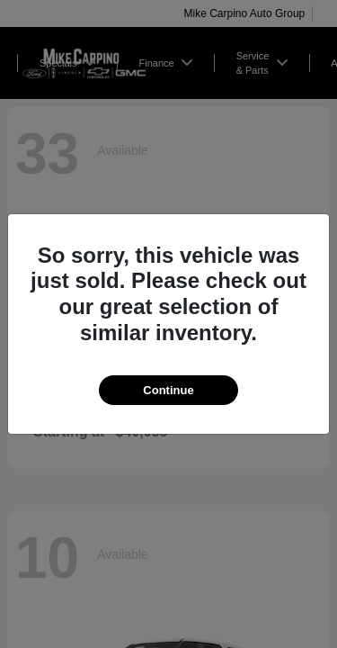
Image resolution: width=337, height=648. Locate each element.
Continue (168, 390)
